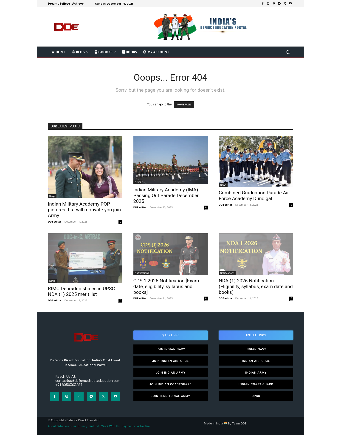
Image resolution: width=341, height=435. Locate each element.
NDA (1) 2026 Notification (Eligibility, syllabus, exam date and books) (256, 286)
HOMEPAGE (184, 104)
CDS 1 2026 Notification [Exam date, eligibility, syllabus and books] (166, 286)
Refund (94, 426)
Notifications (142, 273)
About (52, 426)
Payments (128, 426)
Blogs (52, 196)
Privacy (83, 426)
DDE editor (55, 221)
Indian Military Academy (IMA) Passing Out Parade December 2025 (166, 195)
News (138, 182)
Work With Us (110, 426)
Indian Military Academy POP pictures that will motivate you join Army (84, 209)
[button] (287, 52)
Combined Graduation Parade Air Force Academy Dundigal (254, 195)
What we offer (66, 426)
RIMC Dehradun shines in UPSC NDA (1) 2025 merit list (81, 291)
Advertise (143, 426)
